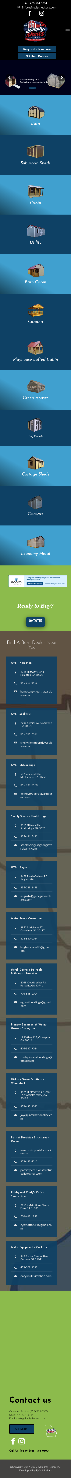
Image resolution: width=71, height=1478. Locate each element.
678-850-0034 (28, 938)
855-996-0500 (28, 785)
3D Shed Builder (37, 56)
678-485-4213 (28, 1161)
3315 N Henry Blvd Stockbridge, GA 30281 (33, 827)
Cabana (35, 322)
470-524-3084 (38, 3)
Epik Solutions (44, 1470)
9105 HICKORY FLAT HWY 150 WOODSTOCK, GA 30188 (35, 1095)
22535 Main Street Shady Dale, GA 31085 (34, 1207)
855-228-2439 (28, 887)
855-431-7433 (28, 836)
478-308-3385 (28, 1267)
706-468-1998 (28, 1216)
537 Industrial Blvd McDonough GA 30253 (33, 775)
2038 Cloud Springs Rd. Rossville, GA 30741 (33, 984)
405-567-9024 (28, 1048)
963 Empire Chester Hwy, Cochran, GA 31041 (34, 1258)
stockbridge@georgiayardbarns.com (36, 846)
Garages (36, 514)
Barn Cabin (35, 282)
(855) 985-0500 (39, 1411)
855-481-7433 (28, 734)
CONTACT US (35, 621)
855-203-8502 (28, 682)
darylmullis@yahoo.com (35, 1276)
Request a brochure (37, 49)
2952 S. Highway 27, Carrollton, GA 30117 (32, 929)
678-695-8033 (28, 1106)
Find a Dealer (32, 88)
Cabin (35, 203)
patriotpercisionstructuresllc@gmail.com (36, 1171)
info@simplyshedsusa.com (39, 7)
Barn (35, 124)
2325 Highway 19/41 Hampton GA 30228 (32, 673)
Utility (35, 243)
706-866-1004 (28, 993)
